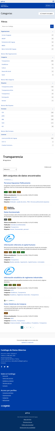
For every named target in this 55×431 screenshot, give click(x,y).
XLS (28, 126)
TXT (5, 219)
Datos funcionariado (12, 212)
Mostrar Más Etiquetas (7, 105)
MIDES (28, 46)
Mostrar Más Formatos (7, 131)
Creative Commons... (28, 145)
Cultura (28, 68)
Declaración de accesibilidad (27, 427)
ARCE (12, 318)
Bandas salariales (14, 262)
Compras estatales (15, 323)
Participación (28, 97)
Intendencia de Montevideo (18, 225)
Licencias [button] (27, 134)
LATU (12, 257)
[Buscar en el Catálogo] (27, 26)
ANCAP (28, 39)
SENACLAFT (14, 197)
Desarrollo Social (28, 71)
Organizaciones (7, 395)
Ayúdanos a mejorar (8, 381)
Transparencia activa (28, 87)
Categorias (5, 398)
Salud (28, 75)
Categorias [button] (27, 57)
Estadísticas (28, 64)
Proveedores (35, 323)
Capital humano (32, 262)
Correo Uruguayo (28, 35)
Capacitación (23, 262)
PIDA (28, 202)
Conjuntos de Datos (8, 393)
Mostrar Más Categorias (7, 79)
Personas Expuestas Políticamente (17, 183)
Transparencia (28, 61)
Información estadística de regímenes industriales (23, 277)
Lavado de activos (21, 202)
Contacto (3, 363)
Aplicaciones (6, 400)
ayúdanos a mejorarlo (27, 342)
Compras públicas (26, 323)
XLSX (28, 123)
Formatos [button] (27, 108)
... (28, 327)
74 (30, 327)
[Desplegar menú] (48, 5)
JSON (28, 116)
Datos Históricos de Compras (15, 304)
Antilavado (13, 202)
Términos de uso (7, 383)
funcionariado (19, 229)
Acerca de (5, 376)
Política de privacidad (27, 425)
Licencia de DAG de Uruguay (28, 138)
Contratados (41, 262)
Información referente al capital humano (19, 245)
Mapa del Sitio (27, 419)
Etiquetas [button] (27, 83)
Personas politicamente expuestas (40, 202)
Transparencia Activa (28, 90)
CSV (28, 112)
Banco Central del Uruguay (28, 49)
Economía (13, 320)
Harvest (28, 101)
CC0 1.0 (28, 142)
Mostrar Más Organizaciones (9, 54)
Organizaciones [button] (27, 31)
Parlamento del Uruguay (28, 42)
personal (26, 229)
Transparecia (43, 323)
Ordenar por (47, 167)
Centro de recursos (8, 378)
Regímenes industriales (23, 295)
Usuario (52, 26)
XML (28, 119)
